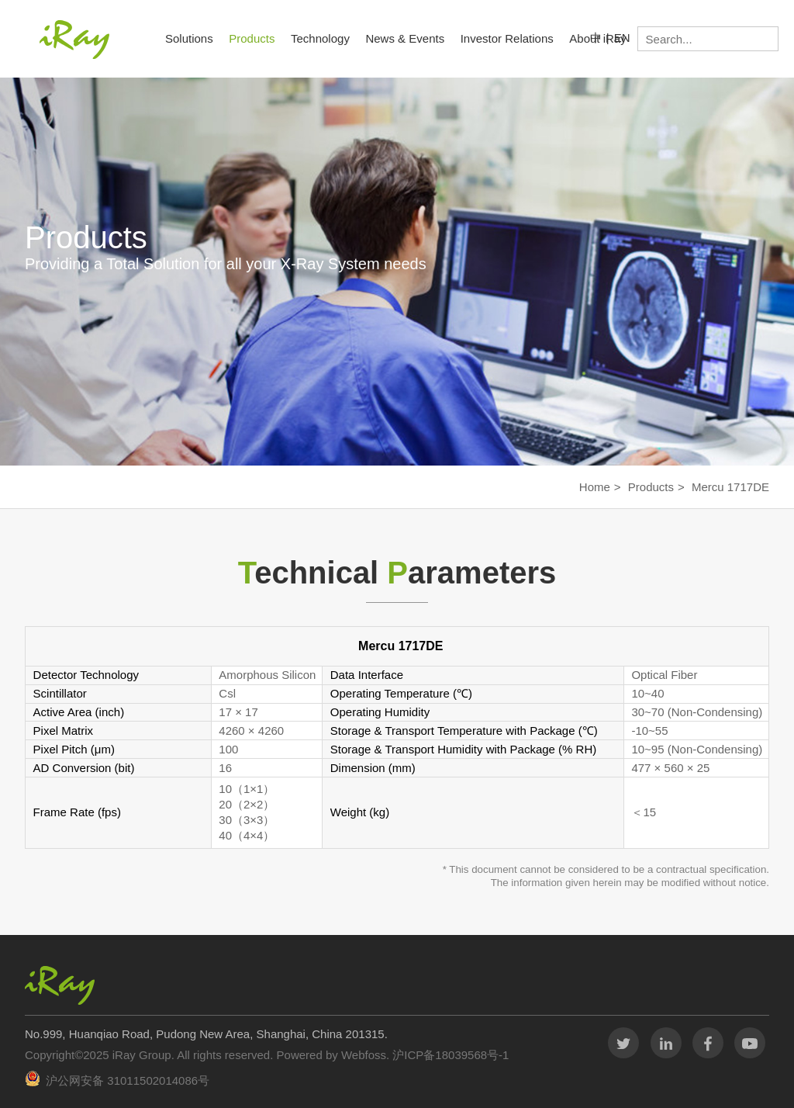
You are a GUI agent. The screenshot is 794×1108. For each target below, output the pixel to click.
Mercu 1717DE (730, 486)
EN (622, 37)
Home (594, 486)
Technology (320, 38)
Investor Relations (507, 38)
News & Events (404, 38)
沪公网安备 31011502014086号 (127, 1080)
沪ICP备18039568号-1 (449, 1054)
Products (251, 38)
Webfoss (363, 1054)
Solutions (189, 38)
